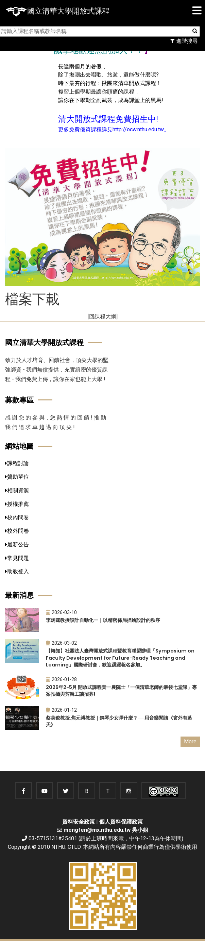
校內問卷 (17, 517)
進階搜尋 (184, 41)
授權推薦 (17, 504)
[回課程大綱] (103, 316)
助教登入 (17, 571)
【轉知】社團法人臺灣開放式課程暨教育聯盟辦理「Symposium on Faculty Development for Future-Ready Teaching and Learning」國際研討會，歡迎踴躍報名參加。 (120, 657)
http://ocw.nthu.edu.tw (138, 129)
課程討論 (17, 463)
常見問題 (17, 558)
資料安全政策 (78, 822)
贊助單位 (17, 477)
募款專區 (19, 400)
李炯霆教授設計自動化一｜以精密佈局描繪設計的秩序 (103, 620)
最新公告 (17, 544)
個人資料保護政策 (121, 822)
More (190, 741)
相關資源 (17, 490)
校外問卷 (17, 531)
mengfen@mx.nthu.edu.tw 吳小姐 (106, 830)
